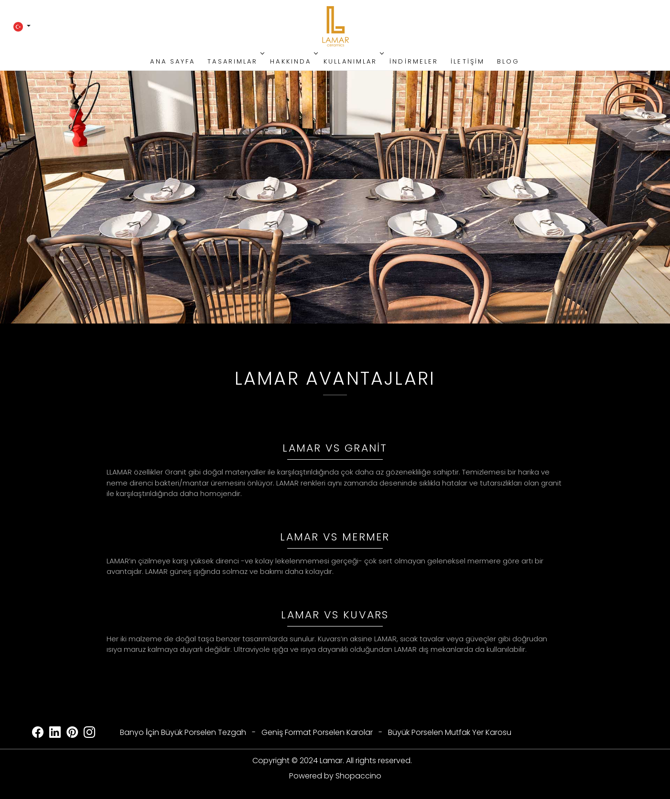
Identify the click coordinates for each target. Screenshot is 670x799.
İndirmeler (413, 61)
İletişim (468, 61)
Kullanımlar (353, 61)
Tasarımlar (234, 61)
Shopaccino (358, 775)
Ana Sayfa (172, 61)
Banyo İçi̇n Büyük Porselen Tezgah (183, 732)
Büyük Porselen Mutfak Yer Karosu (449, 732)
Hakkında (293, 61)
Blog (508, 61)
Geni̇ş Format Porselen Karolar (317, 732)
